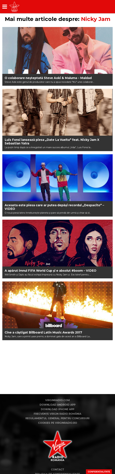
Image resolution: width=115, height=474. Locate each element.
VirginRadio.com (57, 400)
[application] (105, 6)
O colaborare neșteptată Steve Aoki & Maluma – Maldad (48, 78)
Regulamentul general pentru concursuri (57, 418)
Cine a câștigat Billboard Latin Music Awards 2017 (43, 332)
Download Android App (58, 404)
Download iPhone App (57, 409)
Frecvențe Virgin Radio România (57, 413)
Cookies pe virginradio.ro (57, 422)
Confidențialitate (99, 471)
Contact (57, 469)
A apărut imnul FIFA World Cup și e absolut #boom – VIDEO (50, 270)
